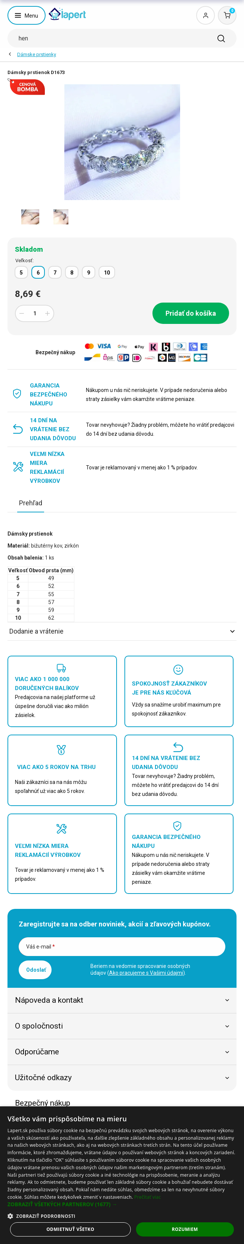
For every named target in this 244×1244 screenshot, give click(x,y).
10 (107, 273)
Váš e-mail (40, 946)
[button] (122, 1204)
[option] (30, 216)
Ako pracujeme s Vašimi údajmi (146, 973)
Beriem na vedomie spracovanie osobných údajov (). (140, 969)
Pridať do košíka (191, 313)
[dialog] (122, 1175)
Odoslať (36, 970)
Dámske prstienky (36, 54)
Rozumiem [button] (185, 1229)
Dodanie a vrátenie (122, 631)
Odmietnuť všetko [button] (70, 1229)
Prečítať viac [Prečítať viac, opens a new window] (147, 1197)
